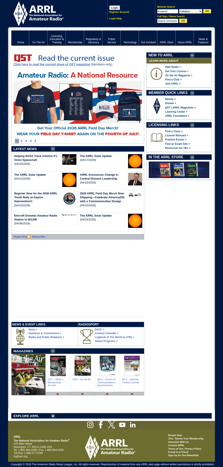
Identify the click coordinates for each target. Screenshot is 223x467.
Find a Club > (173, 79)
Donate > (170, 103)
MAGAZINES (23, 351)
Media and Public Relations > (46, 337)
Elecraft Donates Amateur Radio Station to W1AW (35, 217)
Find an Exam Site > (177, 143)
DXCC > (100, 329)
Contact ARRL (176, 445)
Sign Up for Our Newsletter (183, 455)
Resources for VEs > (178, 148)
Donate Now (175, 435)
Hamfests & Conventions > (45, 333)
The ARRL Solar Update (30, 174)
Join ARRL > (173, 83)
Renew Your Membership (189, 438)
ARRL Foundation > (177, 115)
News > (33, 329)
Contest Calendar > (107, 333)
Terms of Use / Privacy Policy (184, 448)
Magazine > (178, 75)
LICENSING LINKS (164, 125)
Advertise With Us (178, 442)
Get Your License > (177, 71)
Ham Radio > (173, 66)
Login (114, 7)
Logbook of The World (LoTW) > (114, 337)
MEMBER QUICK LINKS (168, 93)
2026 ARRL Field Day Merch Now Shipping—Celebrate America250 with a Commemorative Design (102, 197)
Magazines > (188, 107)
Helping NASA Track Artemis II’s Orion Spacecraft (35, 158)
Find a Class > (174, 131)
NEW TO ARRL (161, 55)
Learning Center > (176, 111)
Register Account (119, 12)
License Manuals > (176, 135)
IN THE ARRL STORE (166, 157)
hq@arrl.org (20, 456)
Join (170, 438)
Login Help (115, 18)
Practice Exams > (176, 139)
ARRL (53, 13)
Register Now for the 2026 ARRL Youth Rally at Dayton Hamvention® (35, 197)
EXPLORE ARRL (26, 416)
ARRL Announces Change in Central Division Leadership (99, 176)
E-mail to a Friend (178, 452)
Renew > (170, 99)
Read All (19, 236)
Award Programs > (106, 341)
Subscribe (38, 236)
